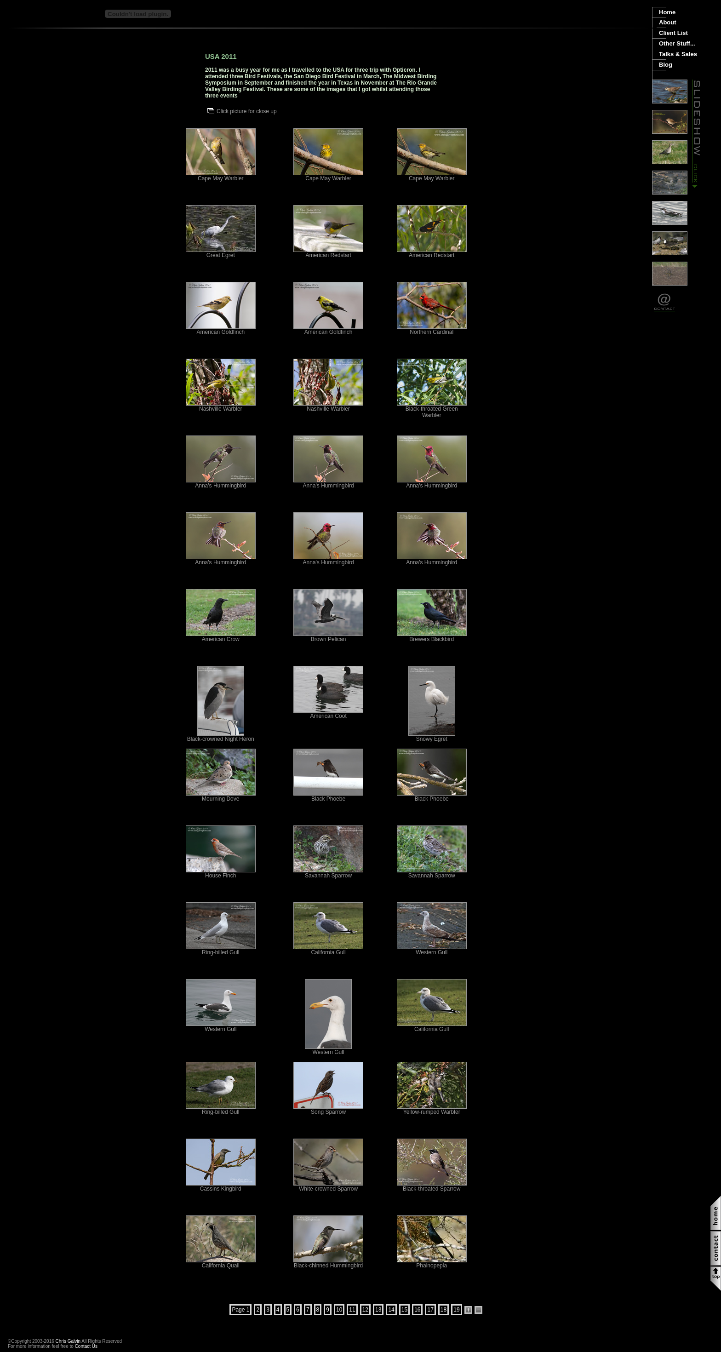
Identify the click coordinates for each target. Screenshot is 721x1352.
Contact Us (86, 1346)
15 (404, 1309)
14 (391, 1309)
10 (339, 1309)
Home (667, 12)
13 (378, 1309)
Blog (665, 64)
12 (365, 1309)
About (667, 22)
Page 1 (240, 1309)
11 (352, 1309)
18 (443, 1309)
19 (456, 1309)
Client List (673, 32)
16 (417, 1309)
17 (430, 1309)
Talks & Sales (678, 54)
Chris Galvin (68, 1341)
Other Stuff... (677, 43)
